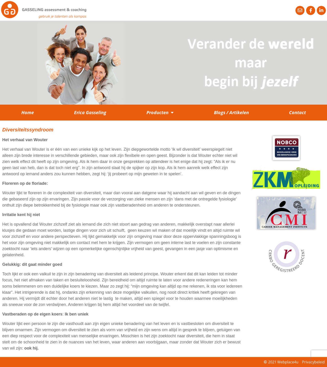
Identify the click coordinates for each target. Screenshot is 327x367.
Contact (297, 112)
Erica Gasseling (90, 112)
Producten (160, 112)
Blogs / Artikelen (231, 112)
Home (27, 112)
